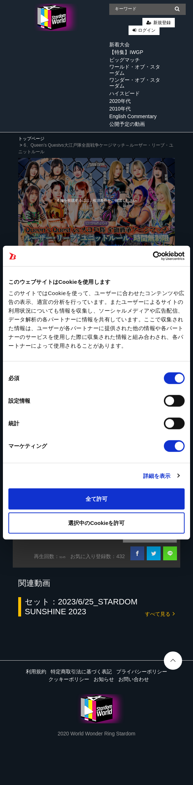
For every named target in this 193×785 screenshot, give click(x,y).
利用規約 (36, 671)
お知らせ (104, 679)
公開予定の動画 (127, 124)
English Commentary (133, 116)
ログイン (146, 30)
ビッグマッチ (124, 60)
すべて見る (160, 613)
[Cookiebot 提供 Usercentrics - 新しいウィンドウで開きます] (153, 256)
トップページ (31, 138)
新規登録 (162, 22)
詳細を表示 (157, 475)
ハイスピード (124, 93)
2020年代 (120, 101)
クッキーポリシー (68, 679)
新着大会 (119, 44)
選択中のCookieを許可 (96, 522)
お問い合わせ (133, 679)
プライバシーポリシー (141, 671)
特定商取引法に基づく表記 (81, 671)
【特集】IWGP (126, 52)
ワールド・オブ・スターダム (134, 70)
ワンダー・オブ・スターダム (134, 83)
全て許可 (96, 499)
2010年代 (120, 109)
